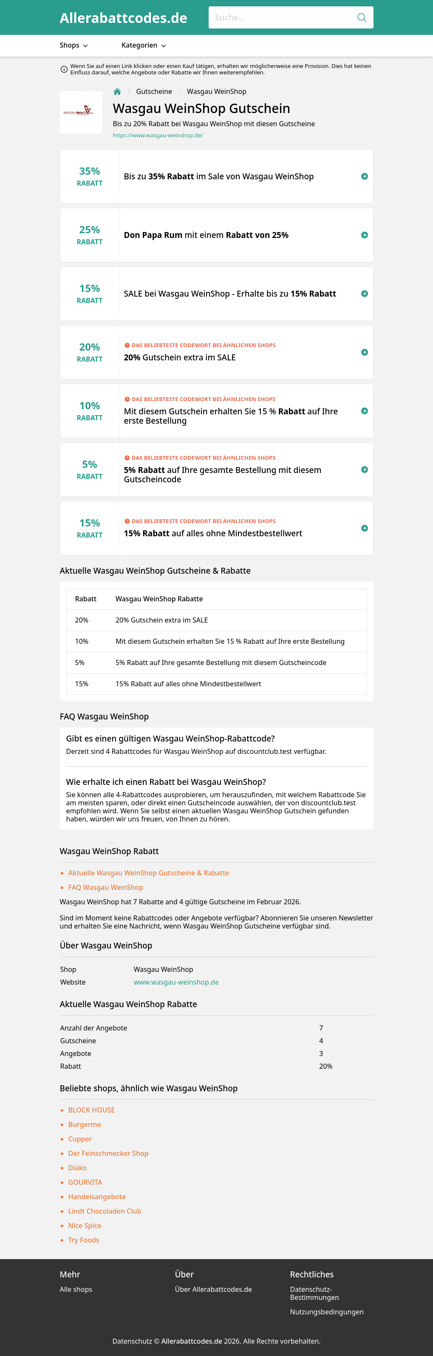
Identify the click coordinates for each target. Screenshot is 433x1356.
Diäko (77, 1167)
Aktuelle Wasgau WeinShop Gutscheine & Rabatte (148, 873)
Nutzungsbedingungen (327, 1311)
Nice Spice (85, 1225)
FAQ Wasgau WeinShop (106, 887)
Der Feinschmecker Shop (108, 1153)
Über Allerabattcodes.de (213, 1289)
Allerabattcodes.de (124, 17)
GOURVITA (85, 1182)
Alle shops (76, 1289)
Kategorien (145, 45)
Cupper (80, 1139)
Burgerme (84, 1124)
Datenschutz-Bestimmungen (314, 1293)
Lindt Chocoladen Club (105, 1211)
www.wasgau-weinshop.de (176, 982)
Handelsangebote (97, 1196)
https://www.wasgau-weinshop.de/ (158, 135)
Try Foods (83, 1240)
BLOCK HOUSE (91, 1110)
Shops (75, 45)
